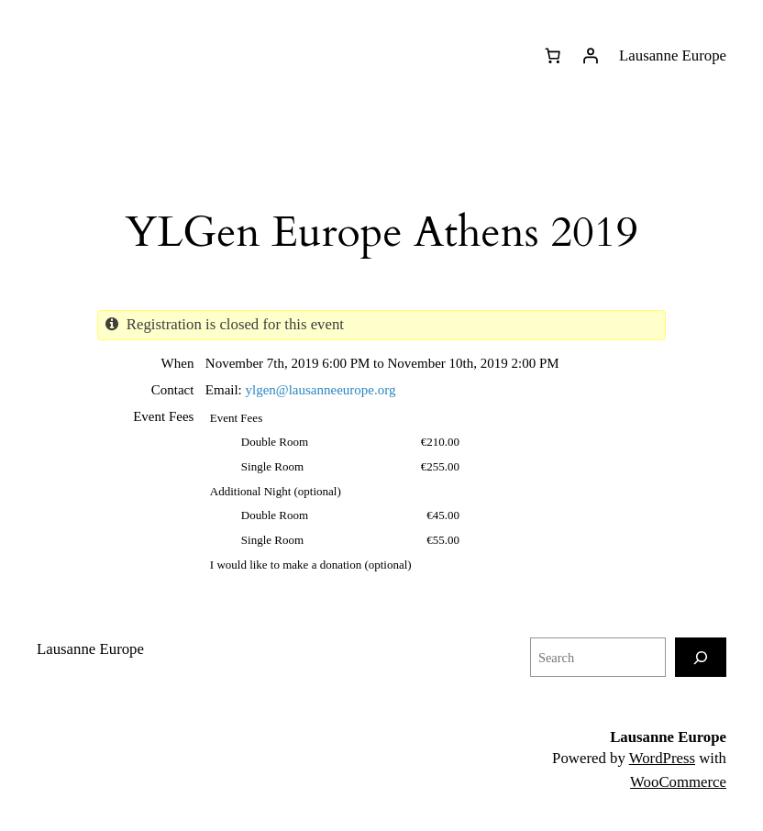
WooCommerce (678, 782)
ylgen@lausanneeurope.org (321, 389)
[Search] (700, 657)
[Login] (590, 56)
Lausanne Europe (668, 737)
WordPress (662, 758)
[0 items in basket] (552, 56)
